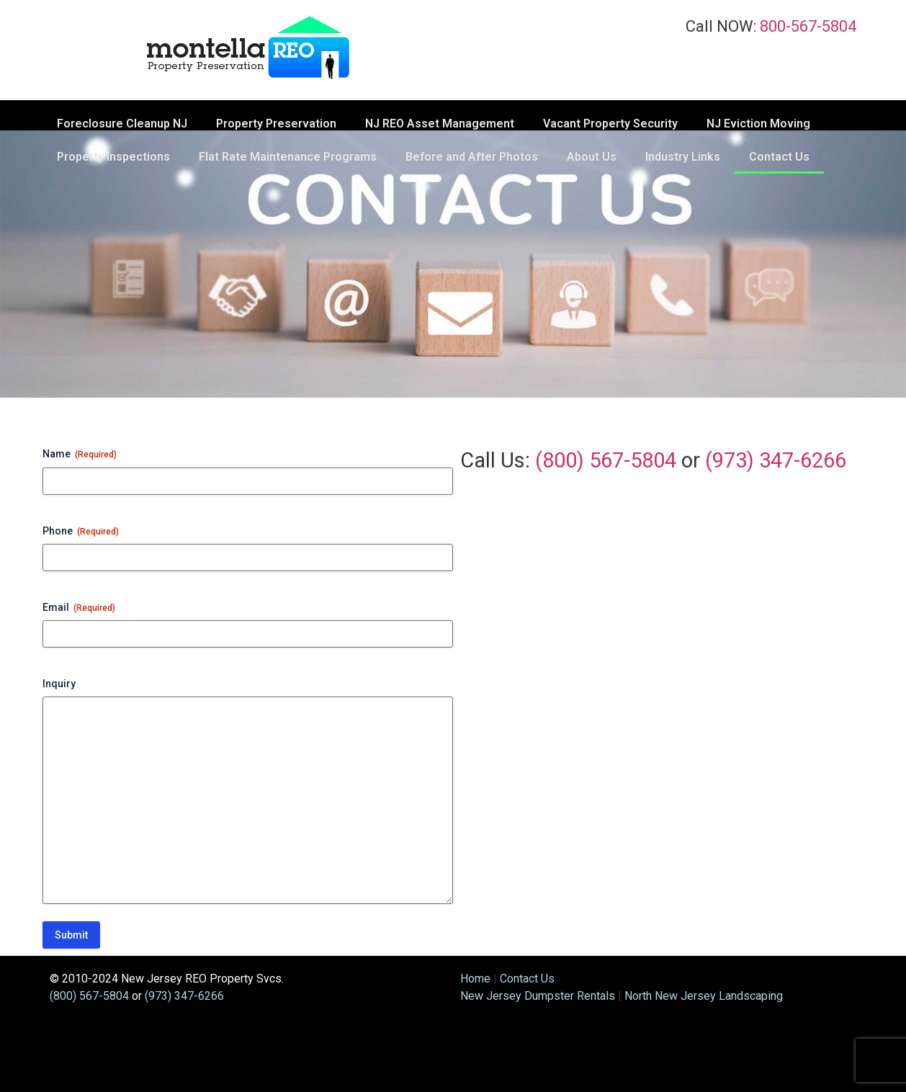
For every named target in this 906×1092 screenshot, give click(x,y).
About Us (591, 157)
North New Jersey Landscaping (703, 996)
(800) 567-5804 (605, 460)
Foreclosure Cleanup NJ (122, 123)
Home (475, 978)
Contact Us (779, 157)
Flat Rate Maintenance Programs (288, 157)
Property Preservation (276, 123)
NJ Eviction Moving (758, 123)
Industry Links (682, 157)
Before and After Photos (471, 157)
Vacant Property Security (610, 123)
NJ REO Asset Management (439, 123)
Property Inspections (113, 157)
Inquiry (59, 683)
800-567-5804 (808, 26)
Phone (80, 531)
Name (79, 454)
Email (78, 607)
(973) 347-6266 (775, 460)
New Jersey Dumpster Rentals (537, 996)
